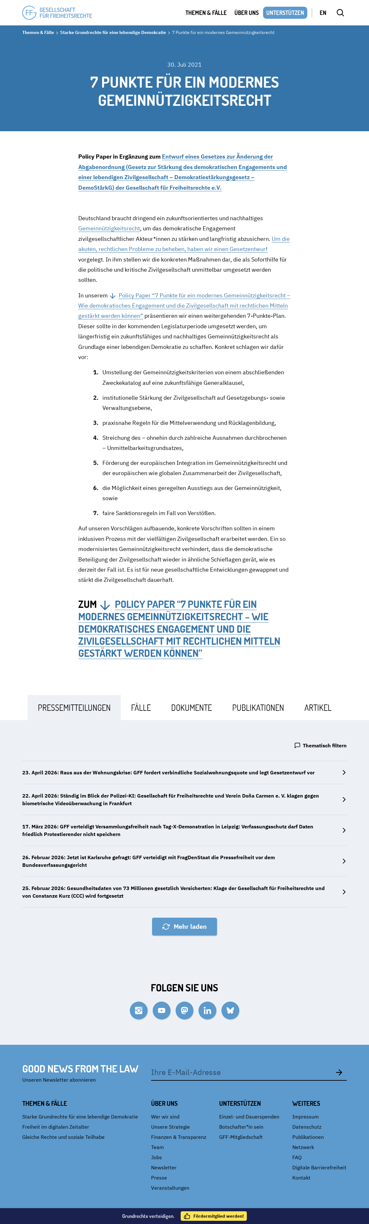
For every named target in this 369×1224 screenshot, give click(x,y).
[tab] (74, 707)
